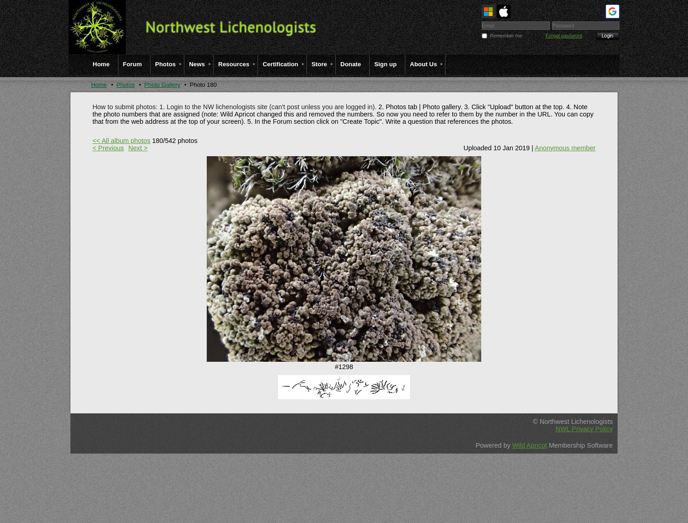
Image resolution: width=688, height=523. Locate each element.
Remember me (506, 35)
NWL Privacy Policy (584, 429)
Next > (138, 148)
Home (99, 84)
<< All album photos (121, 140)
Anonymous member (565, 148)
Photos (125, 84)
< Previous (108, 148)
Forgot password (564, 35)
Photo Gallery (162, 84)
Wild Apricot (529, 445)
